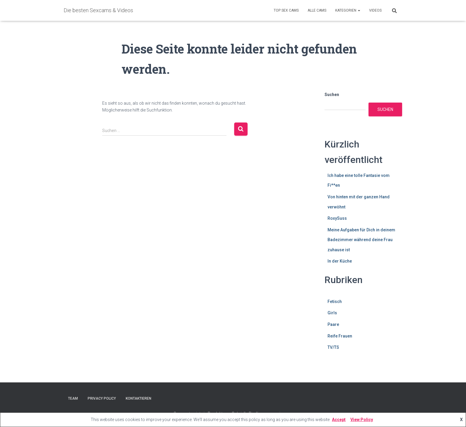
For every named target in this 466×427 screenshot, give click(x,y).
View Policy (361, 419)
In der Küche (340, 261)
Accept (339, 419)
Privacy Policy (102, 398)
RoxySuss (337, 218)
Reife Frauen (340, 336)
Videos (375, 10)
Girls (332, 312)
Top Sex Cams (286, 10)
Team (73, 398)
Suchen (332, 94)
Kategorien (347, 10)
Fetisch (335, 301)
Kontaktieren (138, 398)
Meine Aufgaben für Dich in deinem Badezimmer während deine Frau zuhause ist (361, 239)
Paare (333, 324)
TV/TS (333, 347)
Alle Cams (317, 10)
